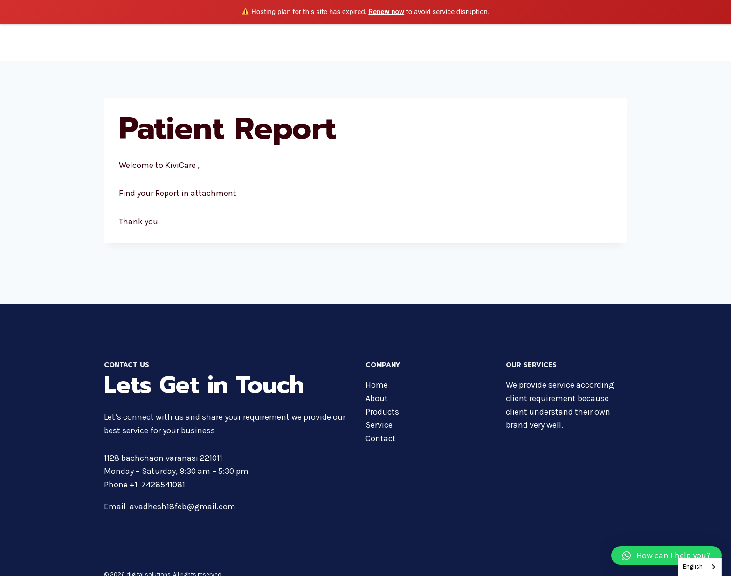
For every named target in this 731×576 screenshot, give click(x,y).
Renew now (386, 11)
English (693, 566)
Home (413, 42)
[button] (666, 555)
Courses (525, 42)
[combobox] (700, 567)
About (445, 42)
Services (567, 42)
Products (482, 42)
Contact (607, 42)
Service (379, 425)
